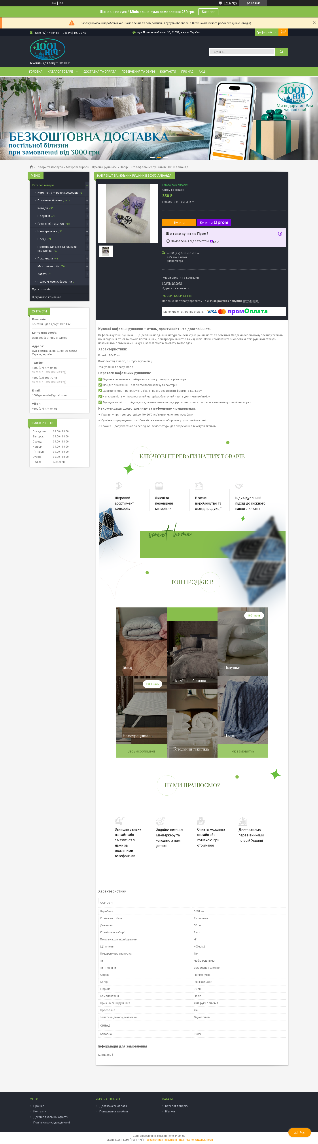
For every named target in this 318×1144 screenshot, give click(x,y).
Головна (35, 71)
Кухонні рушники (104, 167)
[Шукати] (281, 52)
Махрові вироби (77, 167)
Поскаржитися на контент (161, 1139)
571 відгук (230, 3)
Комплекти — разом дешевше (58, 192)
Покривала (45, 258)
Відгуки (170, 1111)
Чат (300, 1133)
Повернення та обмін (138, 71)
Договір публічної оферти (50, 1117)
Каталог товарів (61, 71)
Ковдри (43, 208)
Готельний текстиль (51, 223)
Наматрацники (47, 231)
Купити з (214, 223)
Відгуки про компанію (46, 297)
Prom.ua (180, 1135)
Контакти (168, 71)
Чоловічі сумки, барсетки (55, 281)
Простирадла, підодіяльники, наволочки (57, 248)
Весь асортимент (141, 751)
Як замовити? (243, 751)
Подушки (44, 215)
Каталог (208, 12)
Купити (179, 222)
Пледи (42, 239)
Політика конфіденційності (51, 1122)
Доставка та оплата (99, 71)
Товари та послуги (49, 167)
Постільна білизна (50, 200)
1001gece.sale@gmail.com (49, 395)
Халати (42, 274)
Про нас (187, 71)
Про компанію (41, 289)
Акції (203, 71)
